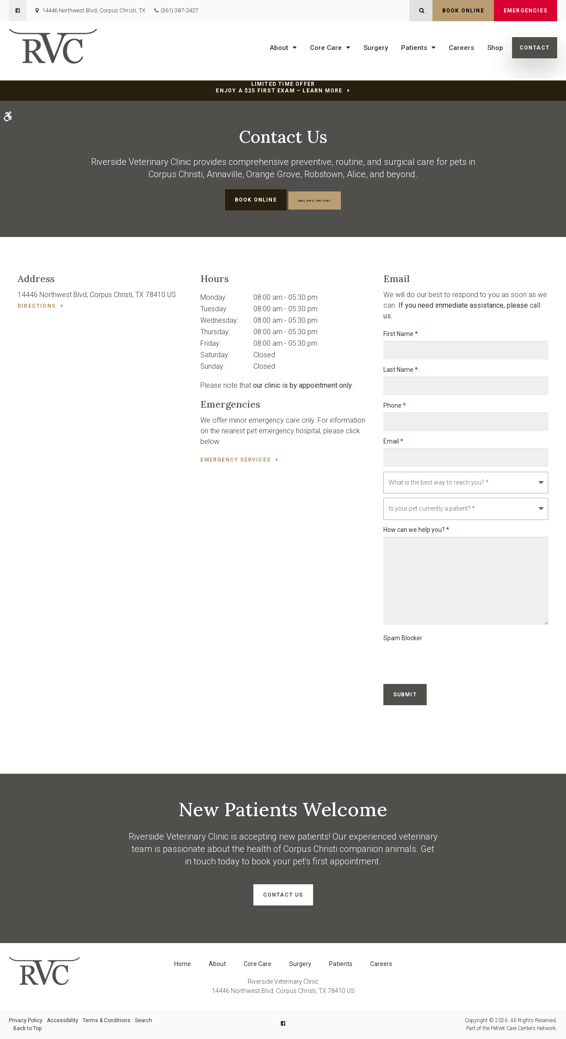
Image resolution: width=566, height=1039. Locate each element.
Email (393, 441)
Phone (394, 405)
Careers (461, 48)
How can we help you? (416, 529)
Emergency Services (235, 460)
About (279, 48)
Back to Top (27, 1028)
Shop (495, 48)
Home (182, 963)
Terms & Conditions (106, 1020)
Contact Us (283, 895)
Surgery (375, 48)
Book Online (463, 11)
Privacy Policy (25, 1020)
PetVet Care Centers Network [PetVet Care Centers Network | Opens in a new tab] (523, 1028)
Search (143, 1020)
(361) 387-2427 (179, 10)
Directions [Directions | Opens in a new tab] (37, 306)
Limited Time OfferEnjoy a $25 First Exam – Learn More (279, 87)
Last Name (400, 369)
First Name (400, 333)
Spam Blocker (402, 638)
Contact (535, 48)
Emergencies (525, 11)
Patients (414, 48)
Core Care (326, 48)
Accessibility (62, 1020)
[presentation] (450, 662)
